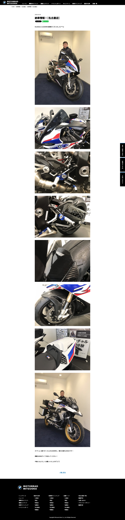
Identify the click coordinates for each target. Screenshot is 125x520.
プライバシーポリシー (84, 503)
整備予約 (81, 498)
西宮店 (36, 503)
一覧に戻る (62, 472)
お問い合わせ (82, 500)
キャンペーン (66, 3)
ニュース (24, 3)
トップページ (22, 496)
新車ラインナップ (77, 3)
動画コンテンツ (45, 3)
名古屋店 (37, 507)
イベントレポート (56, 3)
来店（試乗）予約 (83, 496)
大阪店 (36, 498)
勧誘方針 (81, 505)
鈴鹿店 (36, 510)
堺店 (36, 500)
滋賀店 (36, 505)
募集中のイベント (33, 3)
